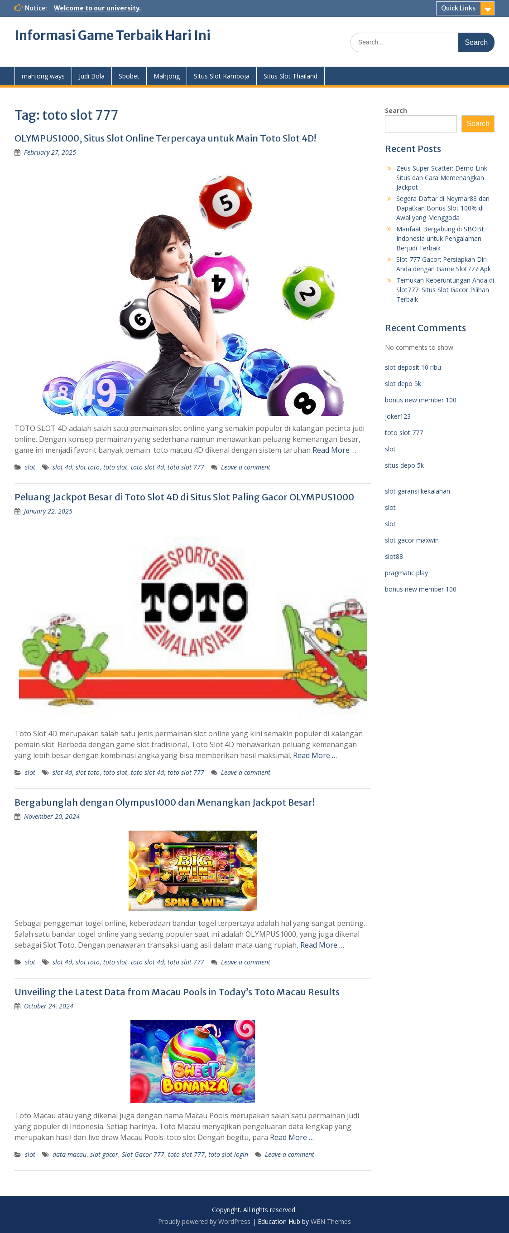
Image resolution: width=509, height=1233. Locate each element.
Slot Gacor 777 (143, 1154)
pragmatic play (406, 572)
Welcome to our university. (97, 8)
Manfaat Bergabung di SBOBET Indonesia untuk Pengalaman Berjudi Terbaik (442, 238)
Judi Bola (92, 76)
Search (396, 110)
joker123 (398, 416)
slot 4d (62, 467)
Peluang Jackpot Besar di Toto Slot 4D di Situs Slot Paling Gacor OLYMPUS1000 (184, 497)
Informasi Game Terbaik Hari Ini (112, 35)
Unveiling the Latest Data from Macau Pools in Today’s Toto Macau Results (177, 992)
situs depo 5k (404, 465)
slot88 (394, 556)
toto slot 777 (186, 467)
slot (30, 467)
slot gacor (104, 1154)
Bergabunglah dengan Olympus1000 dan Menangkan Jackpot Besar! (164, 802)
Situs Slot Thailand (290, 76)
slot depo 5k (403, 383)
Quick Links (458, 8)
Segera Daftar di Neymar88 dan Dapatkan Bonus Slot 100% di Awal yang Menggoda (443, 208)
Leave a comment (245, 467)
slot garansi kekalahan (417, 491)
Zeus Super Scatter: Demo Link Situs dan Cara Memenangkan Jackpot (441, 177)
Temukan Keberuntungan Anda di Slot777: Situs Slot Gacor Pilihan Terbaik (445, 289)
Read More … (334, 450)
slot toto (88, 467)
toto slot (115, 467)
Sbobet (129, 76)
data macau (69, 1154)
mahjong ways (43, 76)
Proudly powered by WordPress (204, 1221)
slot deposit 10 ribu (413, 367)
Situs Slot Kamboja (222, 76)
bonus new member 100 (420, 400)
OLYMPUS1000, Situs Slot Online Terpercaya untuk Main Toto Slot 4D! (165, 138)
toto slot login (228, 1154)
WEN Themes (331, 1221)
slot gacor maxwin (412, 540)
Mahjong (167, 76)
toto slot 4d (147, 467)
